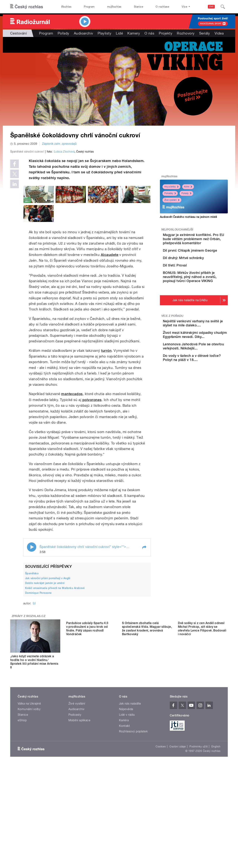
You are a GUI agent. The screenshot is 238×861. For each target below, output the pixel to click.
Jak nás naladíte (130, 782)
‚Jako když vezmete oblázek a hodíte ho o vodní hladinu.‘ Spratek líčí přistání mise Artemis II (34, 740)
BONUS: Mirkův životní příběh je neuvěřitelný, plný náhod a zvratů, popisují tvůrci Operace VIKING (205, 315)
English (215, 825)
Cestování (18, 33)
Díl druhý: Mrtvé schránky (204, 275)
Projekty (165, 33)
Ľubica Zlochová (64, 230)
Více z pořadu (172, 356)
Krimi (188, 186)
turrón (106, 429)
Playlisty (104, 33)
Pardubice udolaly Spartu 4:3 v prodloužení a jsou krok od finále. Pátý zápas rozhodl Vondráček (87, 740)
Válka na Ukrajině (29, 782)
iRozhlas (66, 6)
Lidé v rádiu (127, 793)
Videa (219, 33)
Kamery (133, 33)
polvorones (92, 479)
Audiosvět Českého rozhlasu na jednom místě (188, 216)
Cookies (161, 825)
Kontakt (124, 804)
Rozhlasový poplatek (133, 810)
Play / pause (31, 625)
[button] (144, 626)
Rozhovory (185, 33)
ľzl (34, 682)
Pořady (63, 33)
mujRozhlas (114, 6)
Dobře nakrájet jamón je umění (45, 661)
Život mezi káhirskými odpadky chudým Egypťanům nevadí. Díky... (204, 383)
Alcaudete (109, 333)
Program (89, 6)
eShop (22, 799)
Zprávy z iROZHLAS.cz (29, 695)
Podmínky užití (198, 825)
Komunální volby (29, 788)
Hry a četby (171, 186)
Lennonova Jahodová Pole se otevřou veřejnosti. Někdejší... (205, 399)
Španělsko (31, 652)
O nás (149, 33)
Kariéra (124, 799)
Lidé (119, 33)
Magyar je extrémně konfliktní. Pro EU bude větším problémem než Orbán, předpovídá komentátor (202, 243)
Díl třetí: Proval (196, 292)
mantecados (72, 473)
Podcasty (74, 793)
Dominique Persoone (38, 671)
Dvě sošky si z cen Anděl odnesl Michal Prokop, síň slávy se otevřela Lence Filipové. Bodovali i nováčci (202, 740)
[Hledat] (223, 6)
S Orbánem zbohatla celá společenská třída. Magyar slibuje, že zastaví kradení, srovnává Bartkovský (147, 740)
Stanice (138, 6)
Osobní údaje (177, 825)
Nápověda (126, 788)
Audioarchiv (83, 33)
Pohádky (170, 193)
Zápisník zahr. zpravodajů (59, 143)
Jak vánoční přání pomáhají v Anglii (47, 657)
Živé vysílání (171, 200)
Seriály (204, 33)
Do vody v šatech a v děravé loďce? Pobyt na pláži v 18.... (204, 416)
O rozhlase (162, 6)
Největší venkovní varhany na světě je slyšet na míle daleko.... (204, 366)
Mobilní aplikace (79, 799)
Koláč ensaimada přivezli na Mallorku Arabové (55, 666)
